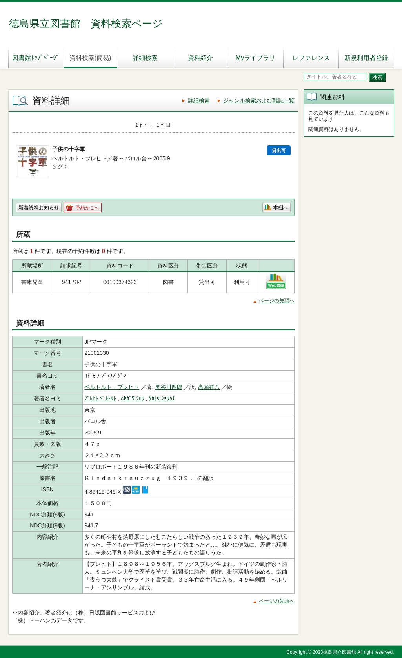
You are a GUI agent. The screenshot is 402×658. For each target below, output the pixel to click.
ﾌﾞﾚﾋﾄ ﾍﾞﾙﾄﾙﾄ (100, 398)
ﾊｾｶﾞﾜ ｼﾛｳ (132, 398)
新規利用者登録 (366, 58)
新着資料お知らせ (38, 208)
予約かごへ (87, 208)
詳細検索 (145, 58)
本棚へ (280, 208)
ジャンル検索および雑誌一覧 (259, 100)
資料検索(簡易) (90, 58)
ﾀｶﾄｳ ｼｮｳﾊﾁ (162, 398)
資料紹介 (200, 58)
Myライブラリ (255, 58)
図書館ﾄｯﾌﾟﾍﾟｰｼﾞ (35, 58)
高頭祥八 (209, 387)
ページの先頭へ (277, 301)
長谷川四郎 (168, 387)
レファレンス (311, 58)
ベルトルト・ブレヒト (111, 387)
